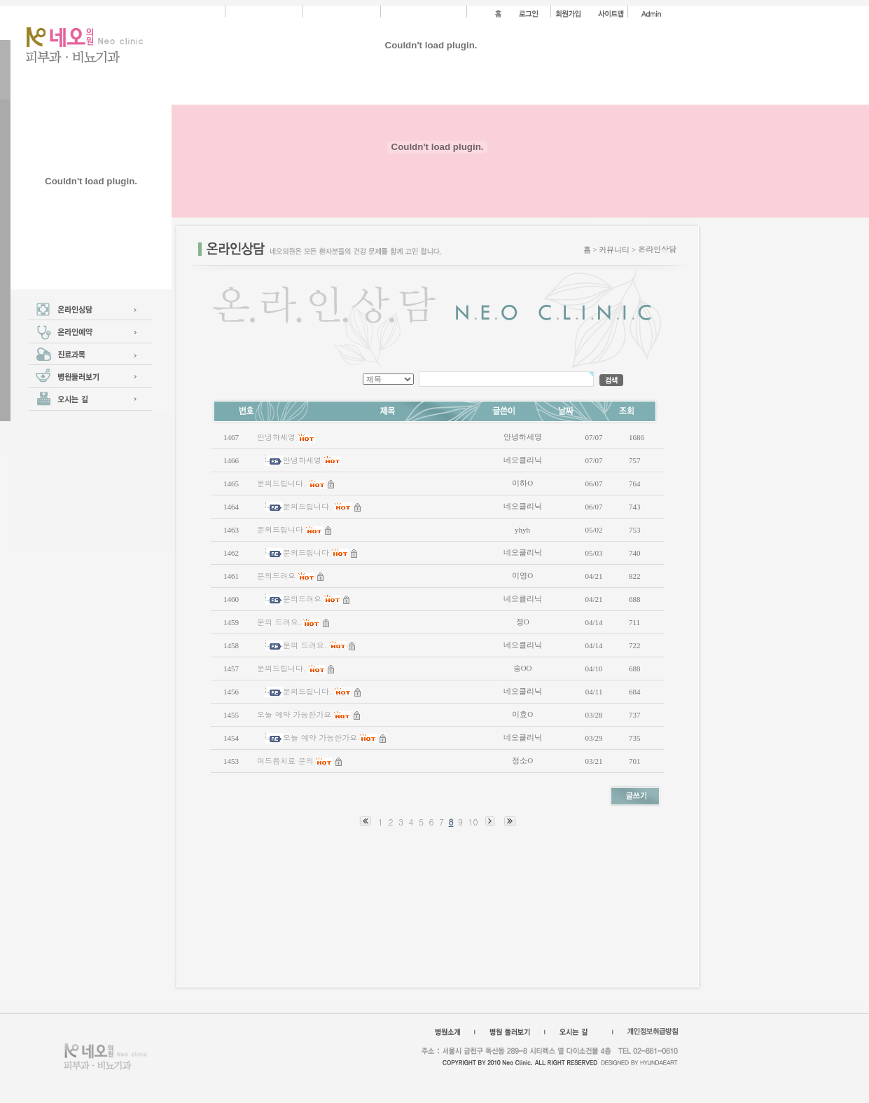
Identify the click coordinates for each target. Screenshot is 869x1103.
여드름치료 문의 (285, 760)
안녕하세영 (276, 437)
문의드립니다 (280, 529)
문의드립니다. (281, 483)
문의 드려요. (279, 622)
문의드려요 (276, 575)
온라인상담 (657, 249)
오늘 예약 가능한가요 (294, 714)
